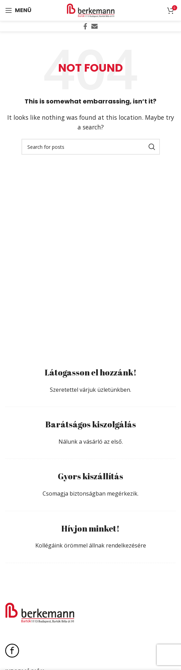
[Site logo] (91, 9)
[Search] (90, 147)
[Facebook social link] (85, 26)
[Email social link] (94, 26)
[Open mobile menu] (18, 10)
